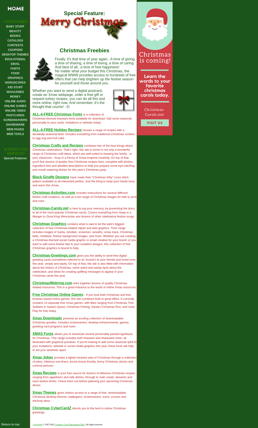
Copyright (37, 424)
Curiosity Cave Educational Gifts (70, 424)
